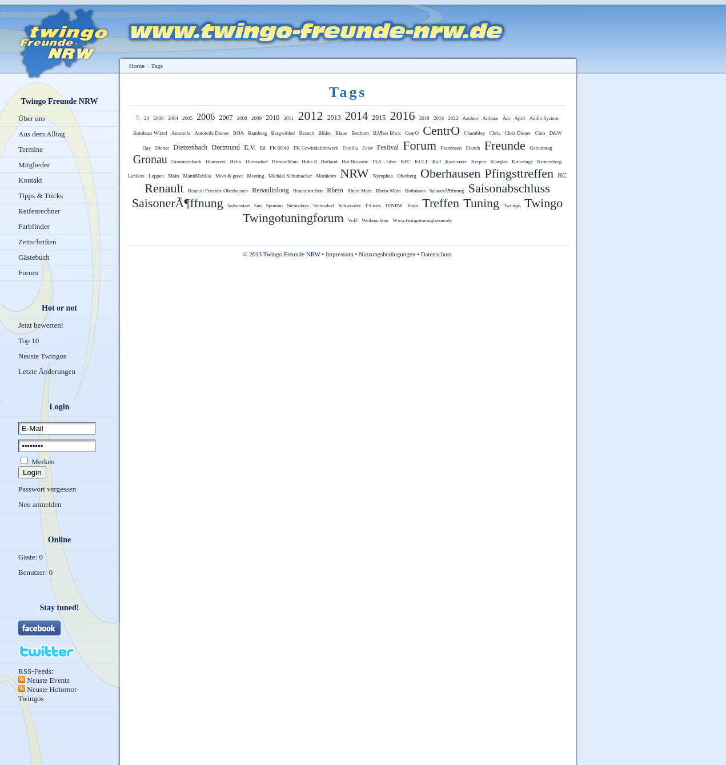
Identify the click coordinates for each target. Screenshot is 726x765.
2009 (256, 118)
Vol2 (353, 220)
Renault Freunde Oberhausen (218, 191)
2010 (272, 118)
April (519, 118)
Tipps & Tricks (40, 195)
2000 (159, 118)
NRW (354, 173)
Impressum (340, 254)
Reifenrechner (39, 211)
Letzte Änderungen (46, 371)
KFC (406, 161)
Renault (164, 188)
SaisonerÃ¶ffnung (177, 203)
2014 (356, 116)
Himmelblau (285, 161)
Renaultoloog (270, 190)
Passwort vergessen (47, 489)
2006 (205, 117)
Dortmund (226, 147)
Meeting (255, 176)
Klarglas (499, 161)
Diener (162, 148)
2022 (453, 118)
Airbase (490, 118)
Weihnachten (375, 220)
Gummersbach (186, 161)
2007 (226, 118)
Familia (351, 148)
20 (146, 118)
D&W (555, 133)
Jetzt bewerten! (40, 325)
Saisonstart (238, 205)
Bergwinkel (283, 133)
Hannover (216, 161)
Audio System (543, 118)
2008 (242, 118)
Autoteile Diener (212, 133)
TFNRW (394, 205)
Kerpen (479, 161)
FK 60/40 (279, 148)
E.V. (249, 147)
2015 (379, 118)
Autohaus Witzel (150, 133)
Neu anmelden (39, 504)
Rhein (335, 190)
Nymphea (383, 176)
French (473, 148)
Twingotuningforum (293, 218)
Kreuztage (522, 161)
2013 (334, 118)
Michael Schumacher (290, 176)
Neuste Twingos (42, 356)
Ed (263, 148)
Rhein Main (359, 191)
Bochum (360, 133)
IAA (377, 161)
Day (146, 148)
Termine (30, 149)
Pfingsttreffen (518, 173)
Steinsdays (298, 205)
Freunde (505, 145)
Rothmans (416, 191)
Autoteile (181, 133)
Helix (236, 161)
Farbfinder (34, 226)
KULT (421, 161)
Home (137, 65)
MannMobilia (197, 176)
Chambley (474, 133)
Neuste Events (47, 680)
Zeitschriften (37, 241)
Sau (258, 205)
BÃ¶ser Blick (387, 133)
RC (562, 175)
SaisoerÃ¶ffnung (447, 191)
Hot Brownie (355, 161)
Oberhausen (450, 173)
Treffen (440, 203)
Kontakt (30, 180)
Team (412, 205)
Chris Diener (517, 133)
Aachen (470, 118)
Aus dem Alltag (41, 134)
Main (173, 176)
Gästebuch (34, 257)
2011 (289, 118)
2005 (187, 118)
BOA (238, 133)
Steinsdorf (323, 205)
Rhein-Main (388, 191)
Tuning (481, 203)
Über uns (31, 118)
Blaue (341, 133)
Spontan (274, 205)
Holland (329, 161)
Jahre (391, 161)
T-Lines (373, 205)
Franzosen (451, 148)
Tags (157, 65)
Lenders (136, 176)
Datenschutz (436, 254)
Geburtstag (541, 148)
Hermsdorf (257, 161)
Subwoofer (349, 205)
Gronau (150, 159)
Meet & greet (229, 176)
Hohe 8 (309, 161)
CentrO (441, 130)
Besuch (307, 133)
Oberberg (406, 176)
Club (540, 133)
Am (506, 118)
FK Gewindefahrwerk (316, 148)
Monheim (326, 176)
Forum (28, 272)
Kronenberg (549, 161)
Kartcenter (456, 161)
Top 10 (28, 340)
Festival (388, 147)
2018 (424, 118)
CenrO (412, 133)
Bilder (324, 133)
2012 (310, 115)
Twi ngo (511, 205)
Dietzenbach (190, 147)
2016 (402, 115)
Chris (495, 133)
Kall (437, 161)
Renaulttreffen (308, 191)
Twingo (543, 203)
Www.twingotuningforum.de (422, 220)
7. (138, 118)
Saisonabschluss (509, 188)
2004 (173, 118)
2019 (439, 118)
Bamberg (257, 133)
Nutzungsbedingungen (387, 254)
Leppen (156, 176)
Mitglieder (34, 164)
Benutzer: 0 (35, 572)
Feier (367, 148)
